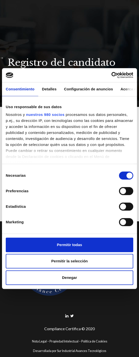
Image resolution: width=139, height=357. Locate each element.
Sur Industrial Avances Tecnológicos (81, 351)
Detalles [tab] (49, 89)
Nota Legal (39, 341)
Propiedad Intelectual (64, 341)
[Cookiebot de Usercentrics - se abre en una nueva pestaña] (111, 75)
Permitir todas (69, 245)
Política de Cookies (94, 341)
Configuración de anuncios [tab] (88, 89)
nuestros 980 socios (45, 114)
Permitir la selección (69, 261)
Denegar (69, 277)
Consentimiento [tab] (20, 89)
